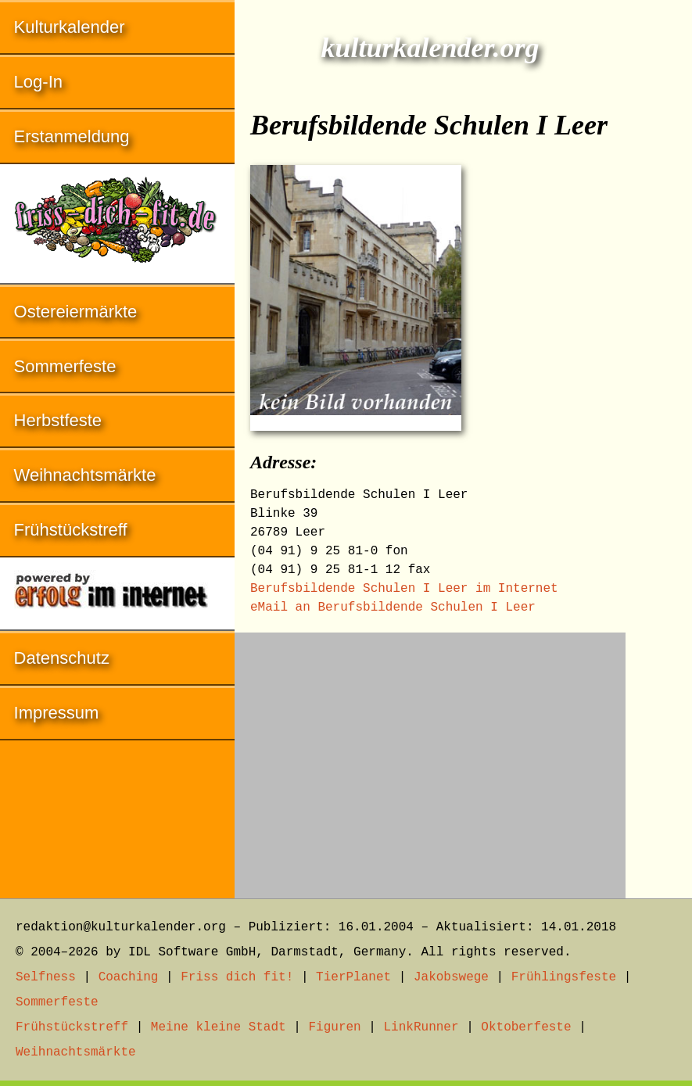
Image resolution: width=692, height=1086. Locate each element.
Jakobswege (451, 977)
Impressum (56, 712)
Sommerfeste (65, 366)
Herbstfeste (58, 420)
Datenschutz (61, 658)
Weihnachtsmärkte (85, 475)
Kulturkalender (69, 27)
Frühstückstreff (70, 529)
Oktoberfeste (526, 1027)
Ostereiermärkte (76, 311)
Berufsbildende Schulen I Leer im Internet (404, 589)
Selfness (46, 977)
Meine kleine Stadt (218, 1027)
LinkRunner (421, 1027)
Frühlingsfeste (563, 977)
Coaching (129, 977)
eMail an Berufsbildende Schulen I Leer (393, 607)
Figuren (334, 1027)
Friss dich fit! (237, 977)
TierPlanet (353, 977)
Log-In (38, 81)
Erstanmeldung (72, 136)
